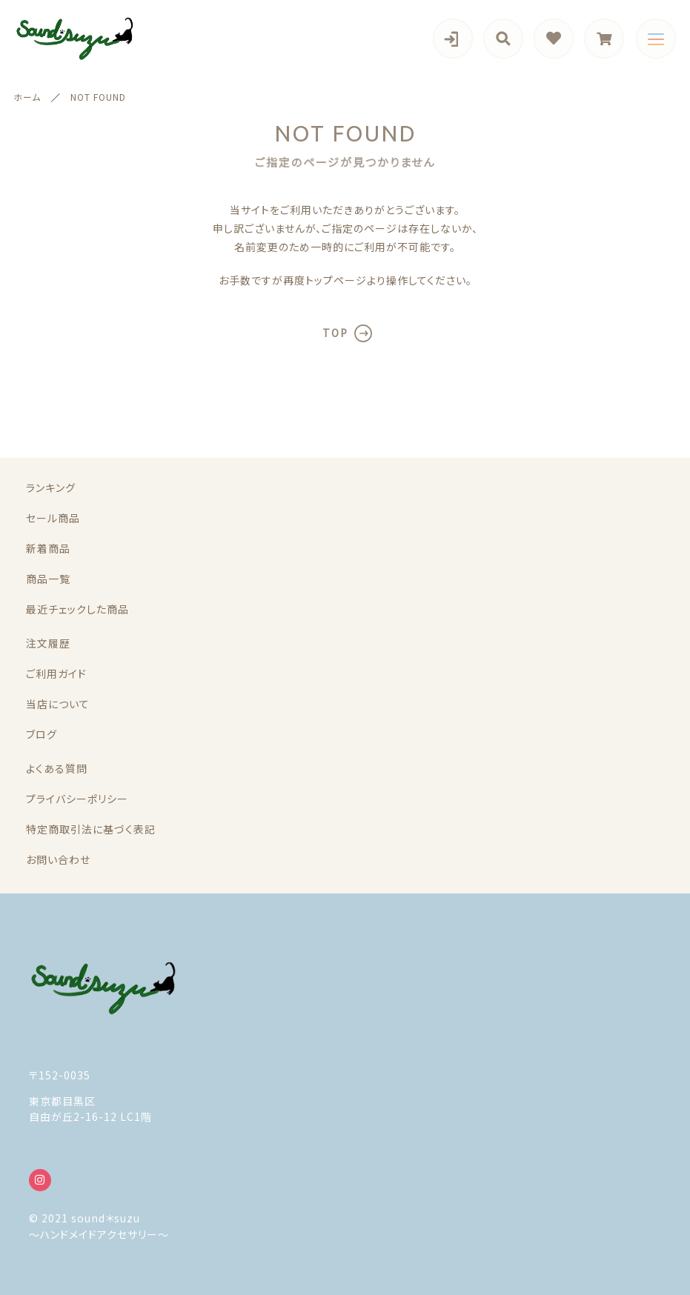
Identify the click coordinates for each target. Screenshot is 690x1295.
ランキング (51, 487)
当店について (58, 703)
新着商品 (48, 548)
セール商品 (53, 517)
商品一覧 (48, 578)
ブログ (41, 734)
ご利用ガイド (56, 673)
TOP (335, 332)
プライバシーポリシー (77, 798)
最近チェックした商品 (77, 609)
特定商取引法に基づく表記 (91, 829)
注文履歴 (48, 643)
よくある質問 (56, 768)
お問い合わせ (58, 859)
